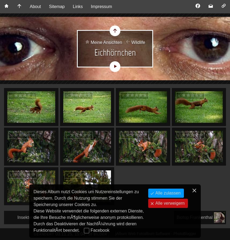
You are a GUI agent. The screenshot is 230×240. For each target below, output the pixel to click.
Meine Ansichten (106, 42)
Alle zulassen (167, 193)
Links (78, 6)
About (35, 6)
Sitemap (57, 6)
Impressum (101, 6)
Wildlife (138, 42)
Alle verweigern (169, 203)
